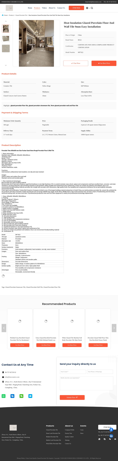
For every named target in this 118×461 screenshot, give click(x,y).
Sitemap (67, 440)
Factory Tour (68, 433)
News (81, 433)
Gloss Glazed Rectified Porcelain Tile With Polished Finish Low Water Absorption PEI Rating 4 (46, 340)
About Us (52, 8)
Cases (81, 430)
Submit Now (72, 397)
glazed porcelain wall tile (34, 287)
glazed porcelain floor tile (51, 287)
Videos (44, 8)
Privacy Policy (21, 458)
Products (37, 8)
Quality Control (69, 436)
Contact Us (61, 8)
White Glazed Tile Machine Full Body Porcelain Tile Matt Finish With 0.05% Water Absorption (72, 340)
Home (30, 8)
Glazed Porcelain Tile (21, 15)
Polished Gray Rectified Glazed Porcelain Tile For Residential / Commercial (19, 340)
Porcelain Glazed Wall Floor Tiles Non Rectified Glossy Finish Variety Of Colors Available (98, 340)
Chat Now (76, 8)
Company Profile (69, 430)
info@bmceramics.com (12, 377)
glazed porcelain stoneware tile (15, 287)
